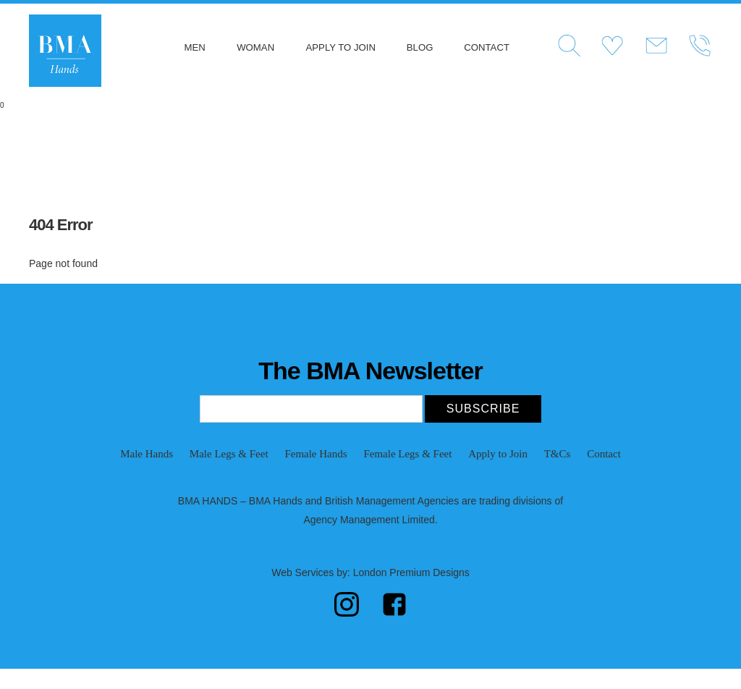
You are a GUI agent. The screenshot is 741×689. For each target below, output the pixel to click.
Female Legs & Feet (407, 454)
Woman (255, 47)
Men (194, 47)
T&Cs (557, 454)
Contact (486, 47)
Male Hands (146, 454)
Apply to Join (341, 47)
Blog (420, 47)
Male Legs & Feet (229, 454)
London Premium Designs (410, 572)
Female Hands (315, 454)
